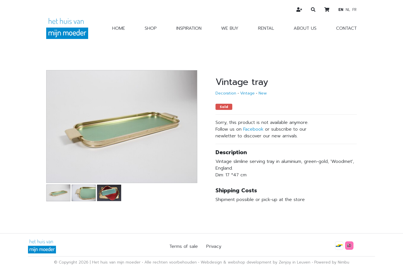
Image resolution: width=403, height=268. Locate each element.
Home (118, 28)
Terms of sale (183, 246)
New (263, 93)
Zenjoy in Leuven (294, 262)
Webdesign (211, 262)
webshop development (249, 262)
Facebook (253, 129)
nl (348, 9)
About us (305, 28)
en (340, 9)
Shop (151, 28)
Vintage (247, 93)
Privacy (213, 246)
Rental (266, 28)
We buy (229, 28)
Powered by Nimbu (331, 262)
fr (354, 9)
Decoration (225, 93)
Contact (346, 28)
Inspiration (189, 28)
